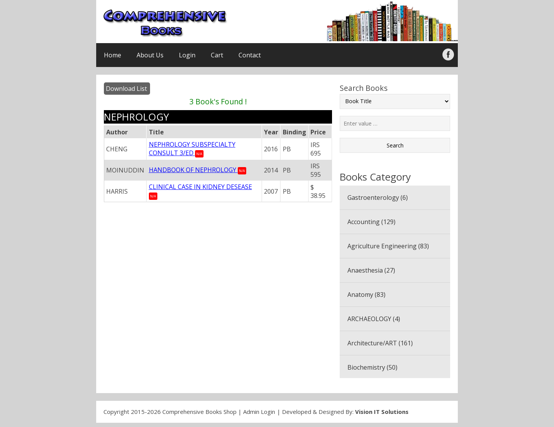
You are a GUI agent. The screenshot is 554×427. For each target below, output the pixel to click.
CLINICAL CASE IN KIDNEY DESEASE (200, 187)
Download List (126, 88)
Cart (217, 55)
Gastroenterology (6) (377, 197)
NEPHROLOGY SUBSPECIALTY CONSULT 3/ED (192, 148)
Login (187, 55)
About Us (150, 55)
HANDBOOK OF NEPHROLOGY (193, 170)
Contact (250, 55)
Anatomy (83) (366, 294)
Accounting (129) (371, 222)
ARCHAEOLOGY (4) (373, 319)
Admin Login (259, 411)
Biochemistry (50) (372, 367)
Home (112, 55)
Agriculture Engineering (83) (388, 246)
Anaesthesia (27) (371, 270)
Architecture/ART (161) (380, 343)
